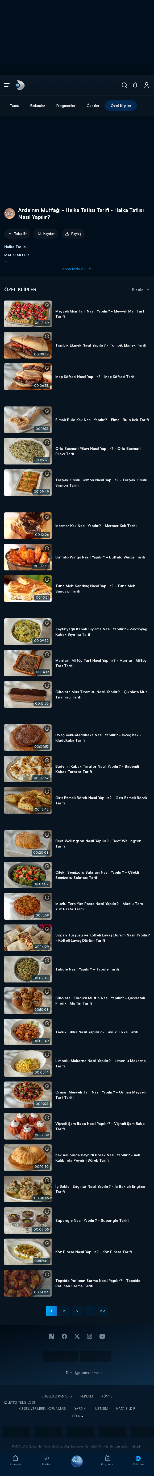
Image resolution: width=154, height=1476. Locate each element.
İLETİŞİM (101, 1409)
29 (102, 1311)
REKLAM (86, 1396)
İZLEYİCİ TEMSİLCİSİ (19, 1402)
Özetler (93, 105)
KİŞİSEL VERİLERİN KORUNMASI (42, 1409)
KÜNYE (106, 1396)
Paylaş (73, 234)
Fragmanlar (66, 105)
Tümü (14, 105)
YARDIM (80, 1409)
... (90, 1311)
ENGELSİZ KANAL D (57, 1396)
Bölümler (37, 105)
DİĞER (75, 1416)
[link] (19, 85)
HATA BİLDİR (125, 1409)
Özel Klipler (121, 105)
